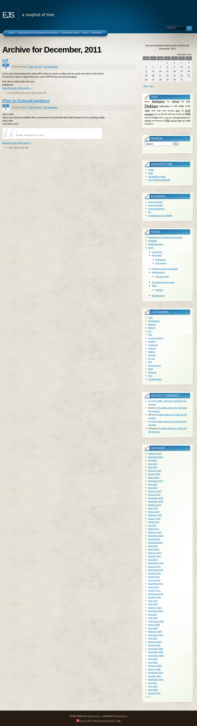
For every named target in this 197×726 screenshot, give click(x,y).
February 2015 (155, 552)
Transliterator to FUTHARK (160, 215)
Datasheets (160, 259)
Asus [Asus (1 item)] (168, 101)
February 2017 (155, 532)
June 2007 (153, 638)
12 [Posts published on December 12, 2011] (146, 71)
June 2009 (153, 617)
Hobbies (152, 341)
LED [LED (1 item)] (155, 114)
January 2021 (154, 474)
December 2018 (155, 498)
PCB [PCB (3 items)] (188, 114)
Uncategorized (155, 379)
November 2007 (155, 635)
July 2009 (152, 614)
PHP (150, 362)
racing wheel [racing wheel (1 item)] (168, 118)
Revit (150, 368)
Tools (154, 285)
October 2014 (154, 556)
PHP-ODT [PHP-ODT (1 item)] (148, 118)
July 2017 (152, 525)
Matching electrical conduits (165, 268)
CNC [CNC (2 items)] (188, 101)
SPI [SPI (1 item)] (164, 120)
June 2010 (153, 600)
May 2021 (152, 467)
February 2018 (155, 515)
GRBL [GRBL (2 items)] (147, 110)
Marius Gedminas (156, 208)
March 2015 (153, 549)
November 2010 (155, 594)
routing (33, 92)
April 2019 (153, 487)
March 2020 (153, 477)
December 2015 (155, 542)
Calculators (157, 252)
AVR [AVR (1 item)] (182, 101)
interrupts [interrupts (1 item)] (170, 111)
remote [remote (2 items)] (177, 117)
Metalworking (158, 272)
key (10, 92)
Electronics (157, 255)
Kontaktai (152, 240)
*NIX (30, 66)
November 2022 (155, 457)
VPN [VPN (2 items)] (188, 120)
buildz (151, 169)
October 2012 (154, 573)
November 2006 (155, 652)
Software (152, 372)
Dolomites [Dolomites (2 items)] (164, 106)
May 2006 (152, 659)
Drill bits (159, 290)
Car (149, 331)
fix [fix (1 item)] (172, 106)
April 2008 (153, 628)
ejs (8, 13)
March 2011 (153, 587)
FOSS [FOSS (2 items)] (181, 106)
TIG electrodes (162, 276)
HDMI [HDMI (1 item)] (153, 111)
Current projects (155, 338)
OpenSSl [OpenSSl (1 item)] (175, 114)
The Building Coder (157, 176)
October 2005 (154, 676)
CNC (150, 334)
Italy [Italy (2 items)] (178, 110)
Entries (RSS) (86, 720)
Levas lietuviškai (155, 205)
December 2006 (155, 648)
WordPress (121, 716)
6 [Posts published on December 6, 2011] (153, 67)
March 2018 (153, 511)
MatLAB (152, 355)
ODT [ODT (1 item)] (165, 114)
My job (37, 66)
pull (5, 60)
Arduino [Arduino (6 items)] (158, 101)
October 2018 (154, 505)
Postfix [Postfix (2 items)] (155, 117)
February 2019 (155, 491)
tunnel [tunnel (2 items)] (173, 120)
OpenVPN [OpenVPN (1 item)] (181, 114)
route (28, 92)
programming (154, 365)
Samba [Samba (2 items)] (148, 120)
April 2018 (153, 508)
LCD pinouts (161, 263)
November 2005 (155, 672)
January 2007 (154, 645)
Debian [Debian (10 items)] (151, 106)
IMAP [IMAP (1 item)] (164, 111)
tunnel (39, 92)
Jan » (152, 86)
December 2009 (155, 611)
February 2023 (155, 453)
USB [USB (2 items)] (179, 120)
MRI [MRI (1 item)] (162, 114)
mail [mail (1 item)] (158, 114)
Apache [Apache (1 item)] (147, 101)
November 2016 (155, 535)
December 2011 (155, 583)
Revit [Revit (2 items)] (183, 117)
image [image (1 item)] (159, 111)
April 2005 (153, 689)
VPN (44, 92)
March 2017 (153, 528)
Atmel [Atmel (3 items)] (175, 102)
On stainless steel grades (163, 282)
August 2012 (154, 576)
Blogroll (151, 327)
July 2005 (152, 683)
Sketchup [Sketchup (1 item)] (159, 120)
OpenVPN (15, 92)
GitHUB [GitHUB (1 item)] (187, 106)
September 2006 (156, 655)
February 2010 (155, 607)
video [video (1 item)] (184, 120)
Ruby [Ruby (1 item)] (188, 118)
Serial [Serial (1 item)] (154, 120)
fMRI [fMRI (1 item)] (175, 106)
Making (151, 351)
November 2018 (155, 501)
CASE (150, 173)
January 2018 (154, 518)
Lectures (152, 348)
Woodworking (158, 295)
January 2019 (154, 494)
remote (22, 92)
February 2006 (155, 665)
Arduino (152, 324)
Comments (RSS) (106, 720)
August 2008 (154, 624)
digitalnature (94, 716)
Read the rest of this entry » (16, 88)
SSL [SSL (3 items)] (167, 121)
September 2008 (156, 621)
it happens (153, 345)
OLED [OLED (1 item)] (169, 114)
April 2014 (153, 559)
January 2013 (154, 566)
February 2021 (155, 470)
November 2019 (155, 480)
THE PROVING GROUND (159, 180)
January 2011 (154, 590)
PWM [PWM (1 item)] (161, 118)
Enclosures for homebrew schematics (165, 237)
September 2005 (156, 679)
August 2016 (154, 539)
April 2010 (153, 604)
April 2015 (153, 546)
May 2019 (152, 484)
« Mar (145, 86)
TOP (118, 721)
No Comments (50, 66)
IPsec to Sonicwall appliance (26, 100)
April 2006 (153, 662)
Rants (150, 247)
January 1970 (154, 693)
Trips (150, 375)
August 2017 (154, 522)
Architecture (154, 321)
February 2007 (155, 641)
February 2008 (155, 631)
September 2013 (156, 563)
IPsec (10, 147)
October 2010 (154, 597)
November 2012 (155, 570)
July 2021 (152, 460)
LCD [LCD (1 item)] (182, 111)
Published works (155, 244)
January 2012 (154, 580)
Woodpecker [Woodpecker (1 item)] (149, 124)
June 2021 (153, 463)
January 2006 (154, 669)
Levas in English (155, 202)
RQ (149, 212)
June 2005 (153, 686)
